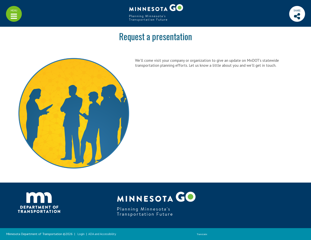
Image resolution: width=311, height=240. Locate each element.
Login (80, 234)
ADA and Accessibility (102, 234)
